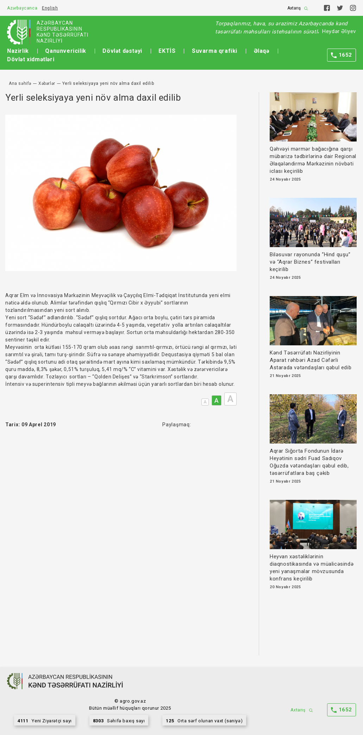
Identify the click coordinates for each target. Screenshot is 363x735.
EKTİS (166, 51)
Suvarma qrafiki (214, 51)
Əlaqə (261, 51)
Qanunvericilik (65, 51)
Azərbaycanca (22, 8)
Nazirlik (18, 51)
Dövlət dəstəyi (122, 51)
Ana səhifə (20, 83)
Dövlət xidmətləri (30, 59)
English (50, 8)
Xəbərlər (46, 83)
